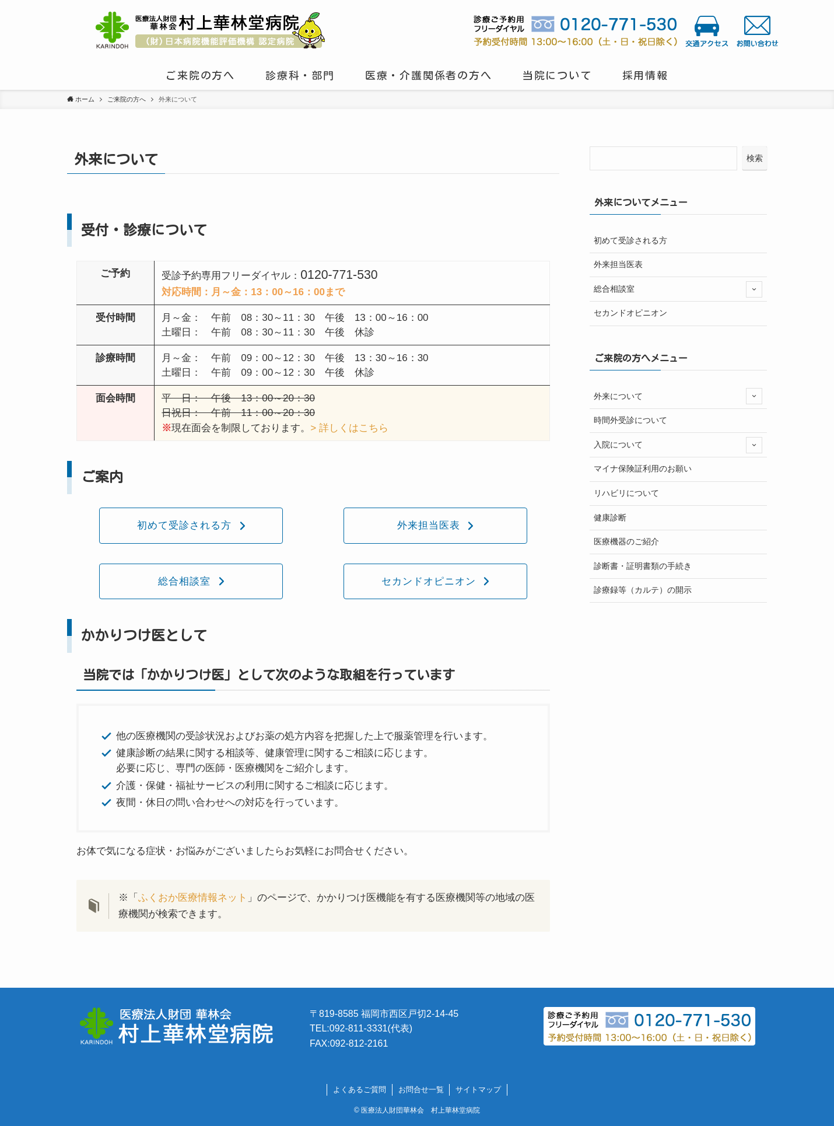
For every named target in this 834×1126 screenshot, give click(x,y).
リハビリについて (626, 493)
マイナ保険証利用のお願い (643, 468)
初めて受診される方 (630, 240)
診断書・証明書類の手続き (643, 566)
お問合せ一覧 (421, 1089)
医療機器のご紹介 (626, 541)
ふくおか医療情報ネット (192, 897)
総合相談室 (678, 289)
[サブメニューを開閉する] (754, 289)
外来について (678, 396)
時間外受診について (630, 420)
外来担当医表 (618, 264)
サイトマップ (478, 1089)
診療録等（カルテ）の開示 (643, 590)
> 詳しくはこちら (349, 427)
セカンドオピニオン (630, 312)
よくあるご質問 (359, 1089)
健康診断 (610, 517)
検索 (755, 158)
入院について (678, 445)
